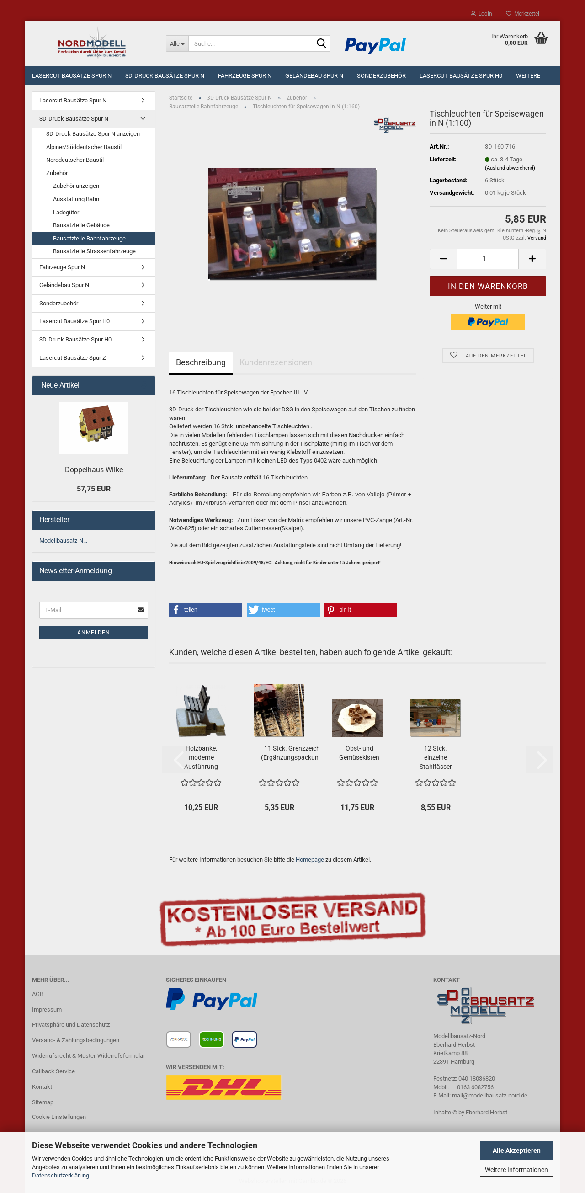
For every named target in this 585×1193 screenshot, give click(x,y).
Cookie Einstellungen (59, 1116)
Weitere (528, 75)
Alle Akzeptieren (517, 1150)
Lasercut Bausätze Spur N (72, 75)
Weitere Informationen (516, 1169)
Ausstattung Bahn (76, 199)
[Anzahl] (488, 259)
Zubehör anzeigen (76, 185)
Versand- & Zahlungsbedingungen (75, 1040)
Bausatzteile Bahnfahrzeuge (89, 238)
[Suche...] (177, 43)
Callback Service (53, 1071)
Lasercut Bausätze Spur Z (72, 357)
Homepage (310, 859)
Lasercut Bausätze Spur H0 (461, 75)
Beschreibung (201, 362)
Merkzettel (522, 14)
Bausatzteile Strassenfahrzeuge (94, 251)
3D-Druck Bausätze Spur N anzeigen (93, 133)
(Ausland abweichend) (510, 168)
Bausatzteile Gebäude (81, 225)
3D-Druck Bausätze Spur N (164, 75)
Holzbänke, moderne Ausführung (201, 757)
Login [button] (481, 14)
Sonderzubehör (381, 75)
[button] (443, 259)
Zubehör (57, 173)
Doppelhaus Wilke (94, 469)
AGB (37, 994)
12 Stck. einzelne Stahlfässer (436, 757)
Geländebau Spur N (314, 75)
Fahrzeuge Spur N (244, 75)
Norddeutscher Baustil (75, 159)
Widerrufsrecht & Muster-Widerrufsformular (88, 1055)
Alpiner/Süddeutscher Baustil (84, 147)
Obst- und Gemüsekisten (359, 753)
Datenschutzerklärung (60, 1175)
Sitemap (42, 1102)
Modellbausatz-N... (63, 540)
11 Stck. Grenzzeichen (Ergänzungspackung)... (295, 753)
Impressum (47, 1009)
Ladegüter (66, 212)
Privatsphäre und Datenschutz (71, 1024)
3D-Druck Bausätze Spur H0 (75, 339)
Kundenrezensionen (275, 362)
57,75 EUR (94, 489)
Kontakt (42, 1086)
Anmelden (93, 632)
